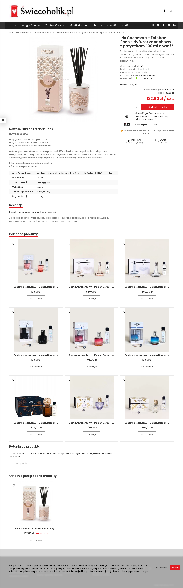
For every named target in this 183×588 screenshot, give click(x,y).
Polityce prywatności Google (134, 571)
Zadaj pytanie (19, 463)
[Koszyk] (158, 25)
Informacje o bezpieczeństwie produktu (30, 162)
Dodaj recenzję (48, 211)
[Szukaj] (153, 25)
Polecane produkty (23, 234)
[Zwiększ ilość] (122, 107)
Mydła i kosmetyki (105, 25)
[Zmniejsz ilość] (133, 107)
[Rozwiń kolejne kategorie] (135, 25)
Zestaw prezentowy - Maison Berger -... (36, 286)
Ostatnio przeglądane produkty (33, 476)
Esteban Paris (139, 72)
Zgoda (175, 567)
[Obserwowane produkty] (169, 25)
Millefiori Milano (79, 25)
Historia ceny (128, 84)
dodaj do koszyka (157, 107)
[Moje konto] (163, 25)
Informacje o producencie (23, 166)
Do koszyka (36, 298)
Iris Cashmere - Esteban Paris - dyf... (36, 528)
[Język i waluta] (174, 25)
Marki (125, 25)
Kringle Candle (31, 25)
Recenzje (16, 205)
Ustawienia (161, 567)
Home (12, 25)
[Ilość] (128, 107)
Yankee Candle (54, 25)
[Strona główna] (42, 10)
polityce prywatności (98, 568)
